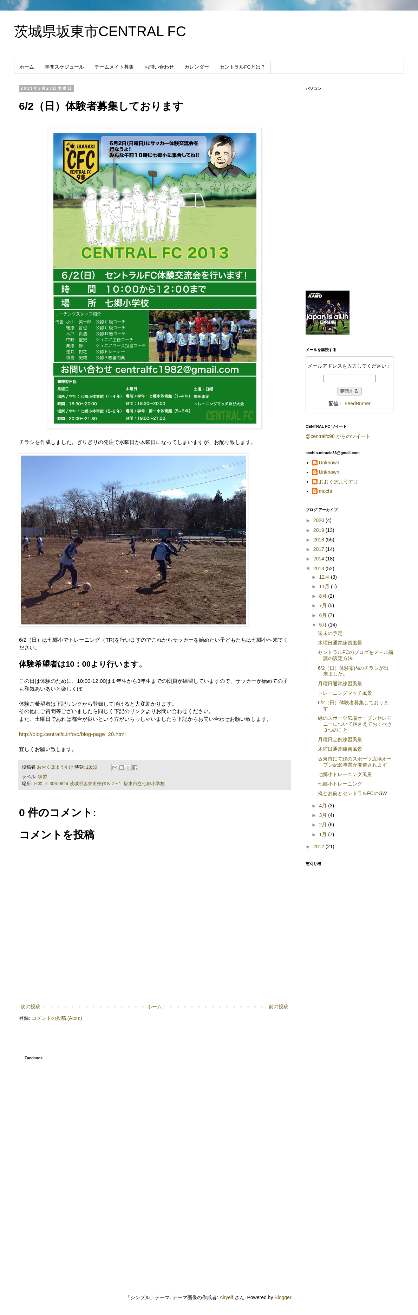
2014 (319, 558)
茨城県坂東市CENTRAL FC (100, 31)
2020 (319, 520)
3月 (323, 815)
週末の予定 (330, 633)
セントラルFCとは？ (243, 67)
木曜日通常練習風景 (340, 643)
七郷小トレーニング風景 (345, 774)
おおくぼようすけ (338, 481)
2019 (319, 530)
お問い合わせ (159, 67)
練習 (42, 776)
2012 (319, 846)
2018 (319, 539)
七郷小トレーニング (340, 784)
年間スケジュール (64, 67)
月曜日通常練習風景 (340, 683)
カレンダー (196, 67)
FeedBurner (358, 403)
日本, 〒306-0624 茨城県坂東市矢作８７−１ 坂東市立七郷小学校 (99, 783)
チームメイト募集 (114, 67)
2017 (319, 549)
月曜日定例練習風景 (340, 739)
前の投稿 (278, 1006)
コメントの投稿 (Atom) (57, 1018)
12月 (325, 577)
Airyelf (226, 1297)
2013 (319, 568)
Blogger (282, 1297)
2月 (323, 824)
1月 (323, 834)
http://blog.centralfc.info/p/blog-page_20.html (72, 734)
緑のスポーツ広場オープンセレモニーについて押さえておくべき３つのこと (355, 724)
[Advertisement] (349, 236)
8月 (323, 596)
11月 (325, 586)
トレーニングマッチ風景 (345, 693)
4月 (323, 805)
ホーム (26, 67)
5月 (323, 625)
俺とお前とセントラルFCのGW (352, 793)
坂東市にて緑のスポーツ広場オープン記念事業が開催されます (355, 762)
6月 (323, 615)
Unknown (329, 462)
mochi (325, 491)
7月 (323, 605)
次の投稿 (30, 1006)
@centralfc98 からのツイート (338, 436)
